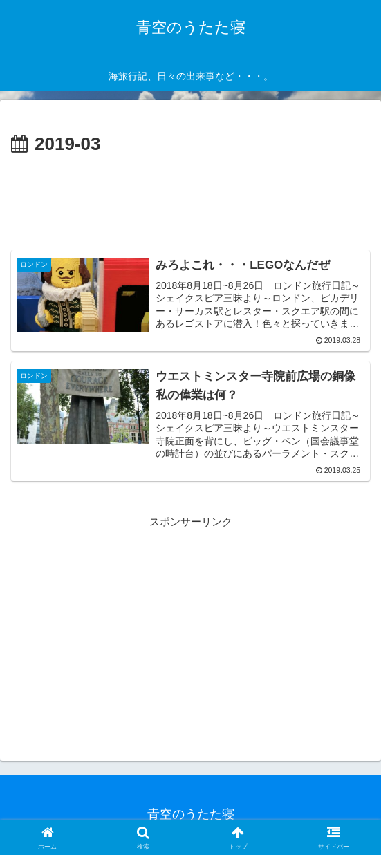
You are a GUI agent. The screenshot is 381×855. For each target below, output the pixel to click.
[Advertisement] (190, 201)
